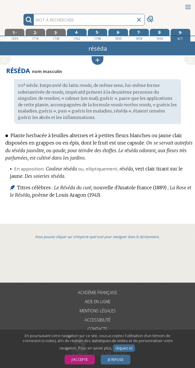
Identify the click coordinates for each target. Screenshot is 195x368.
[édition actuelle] (180, 35)
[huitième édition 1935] (159, 35)
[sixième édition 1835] (118, 35)
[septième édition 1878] (139, 35)
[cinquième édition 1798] (97, 35)
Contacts (97, 329)
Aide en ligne (97, 301)
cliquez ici (123, 348)
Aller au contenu (23, 5)
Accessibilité (97, 320)
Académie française (97, 292)
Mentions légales (98, 311)
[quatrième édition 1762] (77, 35)
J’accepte (80, 359)
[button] (97, 60)
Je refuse (115, 359)
